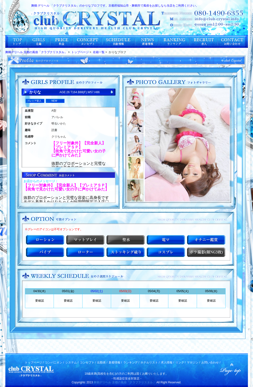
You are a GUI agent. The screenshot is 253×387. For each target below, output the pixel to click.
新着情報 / (115, 362)
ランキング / (131, 362)
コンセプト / (88, 362)
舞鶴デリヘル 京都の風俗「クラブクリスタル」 (124, 382)
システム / (72, 362)
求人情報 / (167, 362)
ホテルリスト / (150, 362)
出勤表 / (102, 362)
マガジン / (193, 362)
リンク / (180, 362)
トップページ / (34, 362)
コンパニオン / (54, 362)
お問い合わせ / (210, 362)
